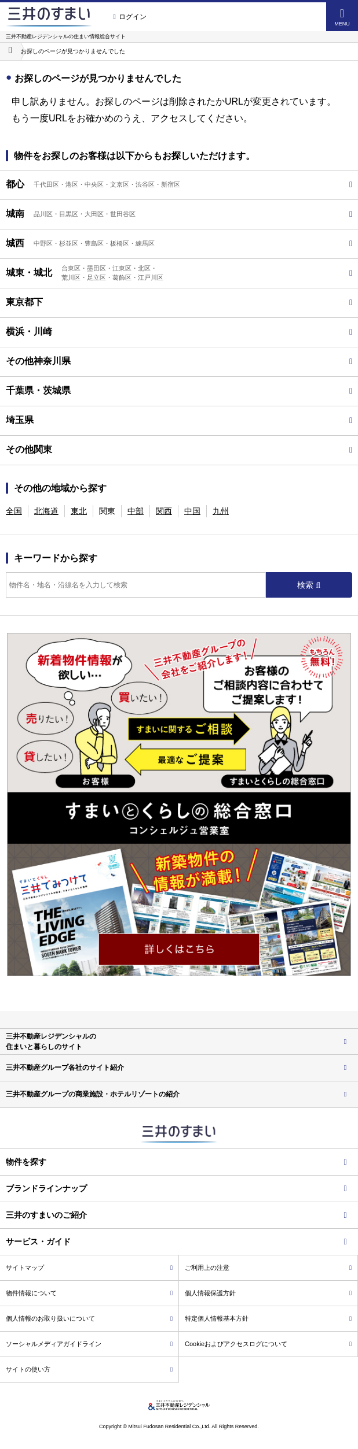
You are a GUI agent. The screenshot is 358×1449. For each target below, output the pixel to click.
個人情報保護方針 (268, 1292)
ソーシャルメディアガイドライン (89, 1343)
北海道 (46, 511)
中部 (135, 511)
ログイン (129, 17)
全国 (14, 511)
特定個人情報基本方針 (268, 1318)
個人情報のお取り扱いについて (89, 1318)
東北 (79, 511)
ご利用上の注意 (268, 1267)
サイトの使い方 (89, 1369)
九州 (221, 511)
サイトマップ (89, 1267)
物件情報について (89, 1292)
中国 (192, 511)
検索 (306, 585)
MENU (342, 17)
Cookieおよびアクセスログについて (268, 1343)
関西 (164, 511)
